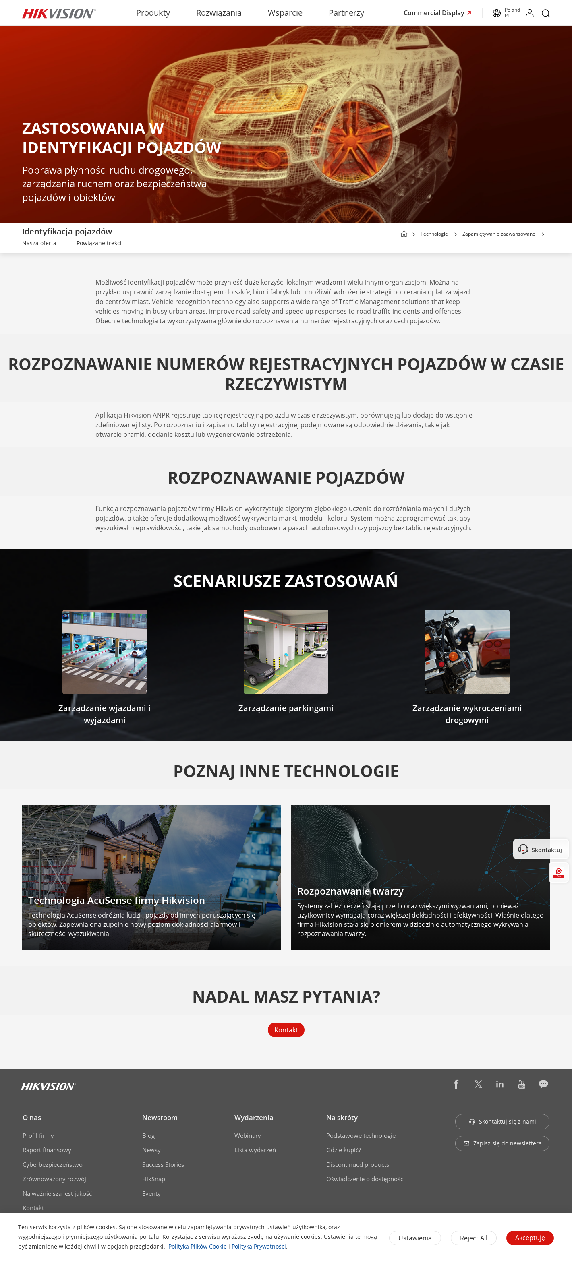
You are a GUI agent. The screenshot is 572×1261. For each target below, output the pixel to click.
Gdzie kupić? (343, 1150)
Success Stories (163, 1164)
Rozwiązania (219, 12)
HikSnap (153, 1179)
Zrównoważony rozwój (54, 1179)
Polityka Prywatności (259, 1246)
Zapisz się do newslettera (502, 1143)
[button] (456, 234)
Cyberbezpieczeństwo (53, 1164)
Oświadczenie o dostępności (365, 1179)
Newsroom (160, 1117)
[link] (39, 244)
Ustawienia (415, 1238)
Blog (148, 1135)
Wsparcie (285, 12)
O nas (32, 1117)
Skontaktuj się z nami (502, 1121)
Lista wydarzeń (255, 1150)
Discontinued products (357, 1164)
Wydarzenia (254, 1117)
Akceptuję (530, 1237)
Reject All (473, 1238)
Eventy (151, 1193)
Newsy (151, 1150)
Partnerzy (346, 12)
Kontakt (286, 1029)
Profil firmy (38, 1135)
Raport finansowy (47, 1150)
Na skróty (342, 1117)
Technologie (434, 233)
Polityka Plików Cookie (197, 1246)
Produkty (153, 12)
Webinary (247, 1135)
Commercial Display (435, 12)
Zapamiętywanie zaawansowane (498, 233)
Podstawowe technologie (361, 1135)
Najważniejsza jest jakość (57, 1193)
